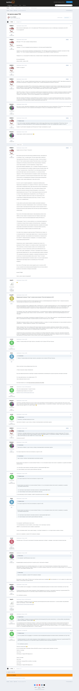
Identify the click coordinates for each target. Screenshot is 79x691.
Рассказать (60, 17)
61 (11, 361)
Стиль (39, 687)
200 (12, 546)
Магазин (24, 5)
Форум (8, 7)
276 (12, 303)
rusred (11, 339)
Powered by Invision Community (39, 689)
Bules (11, 353)
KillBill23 (12, 25)
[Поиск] (60, 5)
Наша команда (18, 7)
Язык (36, 687)
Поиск (20, 5)
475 (12, 140)
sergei (11, 538)
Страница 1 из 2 (19, 668)
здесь (42, 106)
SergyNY (12, 294)
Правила (12, 7)
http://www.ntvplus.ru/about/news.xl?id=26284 (36, 382)
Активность (15, 5)
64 (12, 34)
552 (12, 395)
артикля (29, 586)
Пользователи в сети (25, 7)
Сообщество (9, 6)
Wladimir (11, 104)
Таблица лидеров (34, 7)
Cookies (43, 687)
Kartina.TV (39, 688)
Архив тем (18, 18)
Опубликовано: (22, 25)
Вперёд (11, 668)
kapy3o (11, 280)
